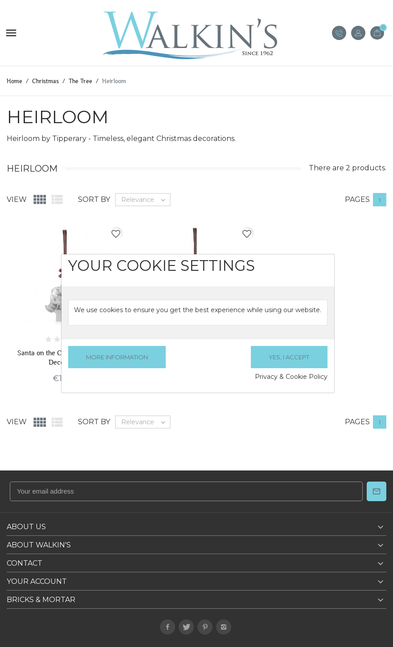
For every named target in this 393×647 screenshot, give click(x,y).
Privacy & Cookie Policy (291, 377)
